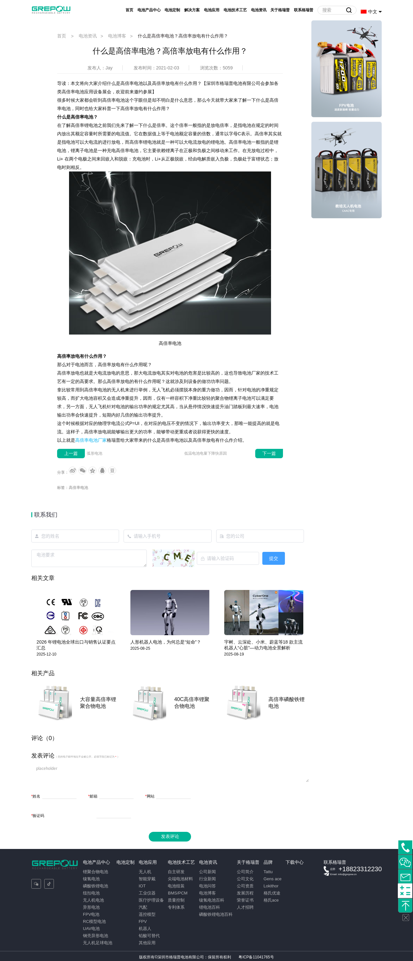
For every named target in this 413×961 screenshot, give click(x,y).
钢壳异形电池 (93, 933)
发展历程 (242, 891)
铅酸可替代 (146, 933)
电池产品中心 (149, 10)
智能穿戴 (144, 876)
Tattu (265, 869)
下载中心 (292, 860)
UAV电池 (88, 926)
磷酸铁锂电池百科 (213, 912)
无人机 (142, 869)
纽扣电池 (88, 891)
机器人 (142, 926)
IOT (139, 884)
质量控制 (173, 898)
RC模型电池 (91, 919)
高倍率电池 (78, 487)
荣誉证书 (242, 898)
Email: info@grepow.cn (343, 872)
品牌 (265, 860)
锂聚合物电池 (93, 869)
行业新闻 (204, 876)
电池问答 (204, 884)
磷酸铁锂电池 (93, 884)
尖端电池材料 (177, 876)
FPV (140, 919)
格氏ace (268, 898)
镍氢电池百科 (209, 898)
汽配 (140, 905)
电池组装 (173, 884)
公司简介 (242, 869)
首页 (129, 10)
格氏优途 (269, 891)
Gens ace (270, 876)
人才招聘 (242, 905)
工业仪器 (144, 891)
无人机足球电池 (95, 940)
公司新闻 (204, 869)
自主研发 (173, 869)
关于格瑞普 (280, 10)
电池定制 (172, 10)
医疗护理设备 (148, 898)
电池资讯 (259, 10)
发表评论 (170, 835)
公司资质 (242, 884)
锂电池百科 (206, 905)
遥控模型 (144, 912)
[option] (76, 703)
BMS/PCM (175, 891)
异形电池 (88, 905)
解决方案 (192, 10)
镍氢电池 (88, 876)
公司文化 (242, 876)
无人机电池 (90, 898)
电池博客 (117, 35)
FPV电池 (88, 912)
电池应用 (211, 10)
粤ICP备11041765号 (256, 955)
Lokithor (268, 884)
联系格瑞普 (303, 10)
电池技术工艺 (235, 10)
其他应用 (144, 940)
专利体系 (173, 905)
